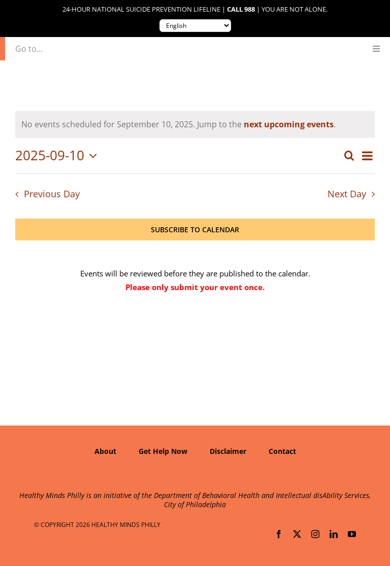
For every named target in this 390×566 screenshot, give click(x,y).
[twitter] (297, 534)
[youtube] (352, 534)
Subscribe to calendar (195, 229)
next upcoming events (289, 124)
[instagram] (315, 534)
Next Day (347, 194)
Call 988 (241, 9)
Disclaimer (228, 451)
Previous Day (52, 194)
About (105, 451)
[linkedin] (334, 534)
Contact (282, 451)
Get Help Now (163, 451)
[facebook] (279, 534)
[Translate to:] (195, 25)
